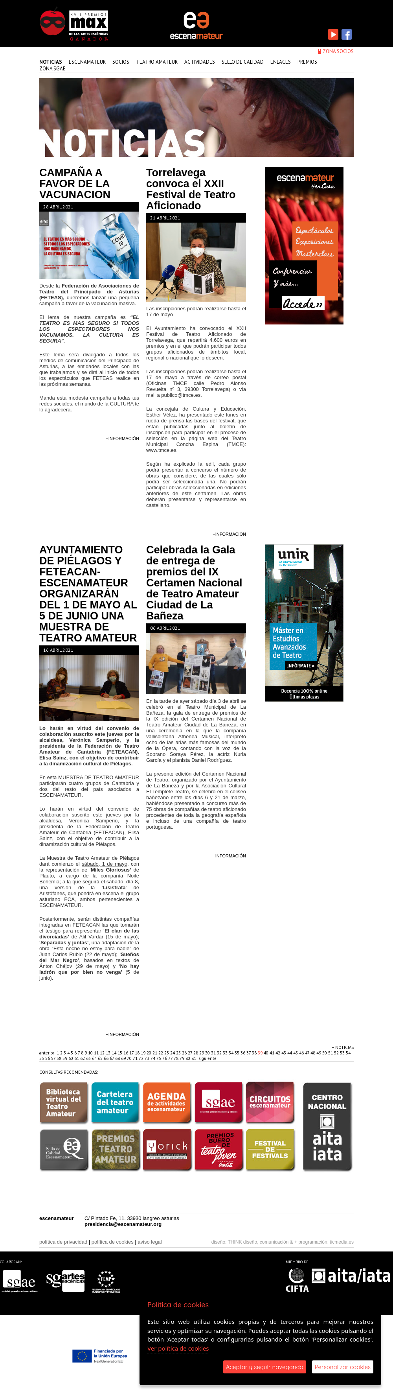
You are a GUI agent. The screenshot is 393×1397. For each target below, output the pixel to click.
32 (220, 1053)
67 (112, 1058)
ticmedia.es (342, 1242)
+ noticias (343, 1047)
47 (307, 1053)
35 (238, 1053)
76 (165, 1058)
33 (226, 1053)
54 (348, 1053)
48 (313, 1053)
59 (65, 1058)
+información (122, 438)
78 (177, 1058)
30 (208, 1053)
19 (144, 1053)
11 (97, 1053)
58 (59, 1058)
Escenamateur (87, 62)
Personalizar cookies (343, 1367)
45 (296, 1053)
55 (42, 1058)
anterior (46, 1053)
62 (83, 1058)
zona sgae (52, 68)
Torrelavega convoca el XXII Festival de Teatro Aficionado (191, 189)
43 (284, 1053)
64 (95, 1058)
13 (109, 1053)
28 (196, 1053)
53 (343, 1053)
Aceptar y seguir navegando (264, 1367)
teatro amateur (157, 62)
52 (337, 1053)
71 (136, 1058)
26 (185, 1053)
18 (138, 1053)
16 (126, 1053)
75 (159, 1058)
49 (319, 1053)
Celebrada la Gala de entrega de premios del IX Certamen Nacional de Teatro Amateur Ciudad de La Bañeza (194, 583)
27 (190, 1053)
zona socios (338, 51)
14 (115, 1053)
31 (214, 1053)
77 (171, 1058)
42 (278, 1053)
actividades (199, 62)
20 (149, 1053)
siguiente (207, 1058)
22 (161, 1053)
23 (167, 1053)
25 (179, 1053)
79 (182, 1058)
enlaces (280, 62)
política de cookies (113, 1242)
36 (243, 1053)
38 (255, 1053)
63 (89, 1058)
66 (107, 1058)
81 (194, 1058)
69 (124, 1058)
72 (142, 1058)
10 (91, 1053)
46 (302, 1053)
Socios (120, 62)
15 (120, 1053)
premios (307, 62)
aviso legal (150, 1242)
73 (148, 1058)
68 (118, 1058)
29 (202, 1053)
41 (272, 1053)
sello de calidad (243, 62)
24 (173, 1053)
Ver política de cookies (178, 1348)
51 (331, 1053)
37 (249, 1053)
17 (132, 1053)
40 (267, 1053)
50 (325, 1053)
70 (130, 1058)
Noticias (50, 62)
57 (54, 1058)
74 (153, 1058)
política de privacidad (63, 1242)
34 (232, 1053)
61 (77, 1058)
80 (188, 1058)
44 (290, 1053)
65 (101, 1058)
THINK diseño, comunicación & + (262, 1242)
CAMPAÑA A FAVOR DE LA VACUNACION (74, 184)
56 (48, 1058)
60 (71, 1058)
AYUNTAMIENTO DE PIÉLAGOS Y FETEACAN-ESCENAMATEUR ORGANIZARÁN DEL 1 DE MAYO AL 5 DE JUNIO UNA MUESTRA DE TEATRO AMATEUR (88, 594)
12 (103, 1053)
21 (155, 1053)
